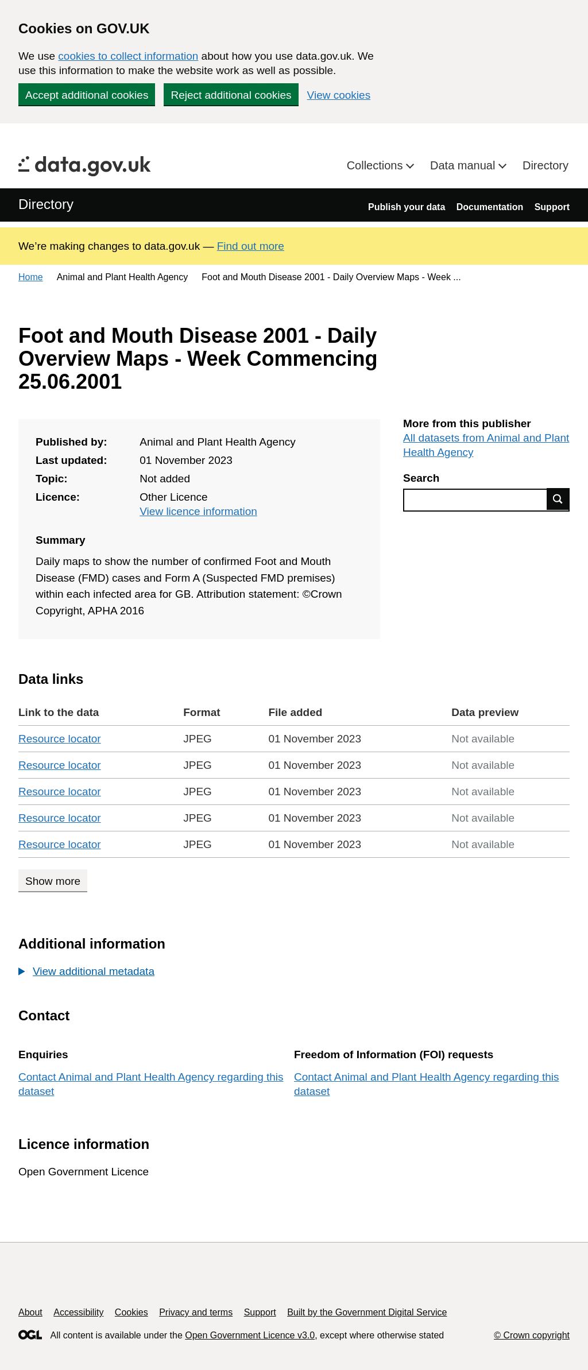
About (30, 1312)
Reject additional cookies (231, 95)
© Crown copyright (532, 1335)
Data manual (464, 165)
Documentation (490, 207)
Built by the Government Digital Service (367, 1312)
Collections (376, 165)
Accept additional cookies (86, 95)
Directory (545, 165)
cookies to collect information (128, 56)
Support (552, 207)
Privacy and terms (196, 1312)
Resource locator (59, 739)
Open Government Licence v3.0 (250, 1335)
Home (30, 277)
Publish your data (406, 207)
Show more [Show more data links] (52, 881)
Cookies (131, 1312)
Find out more (250, 246)
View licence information (198, 511)
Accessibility (78, 1312)
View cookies (339, 95)
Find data (558, 499)
